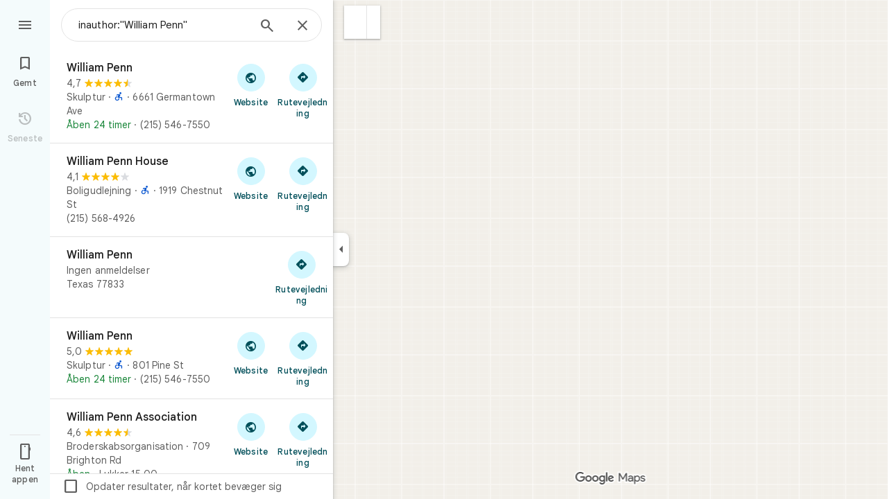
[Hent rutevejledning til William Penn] (303, 90)
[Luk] (302, 26)
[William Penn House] (191, 189)
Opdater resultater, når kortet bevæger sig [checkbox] (172, 486)
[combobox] (163, 25)
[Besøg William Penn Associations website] (251, 433)
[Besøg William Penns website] (251, 84)
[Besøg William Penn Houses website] (251, 178)
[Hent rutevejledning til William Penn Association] (303, 439)
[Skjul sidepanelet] (341, 249)
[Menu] (25, 23)
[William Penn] (191, 96)
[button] (355, 22)
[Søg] (267, 27)
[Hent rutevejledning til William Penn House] (303, 184)
